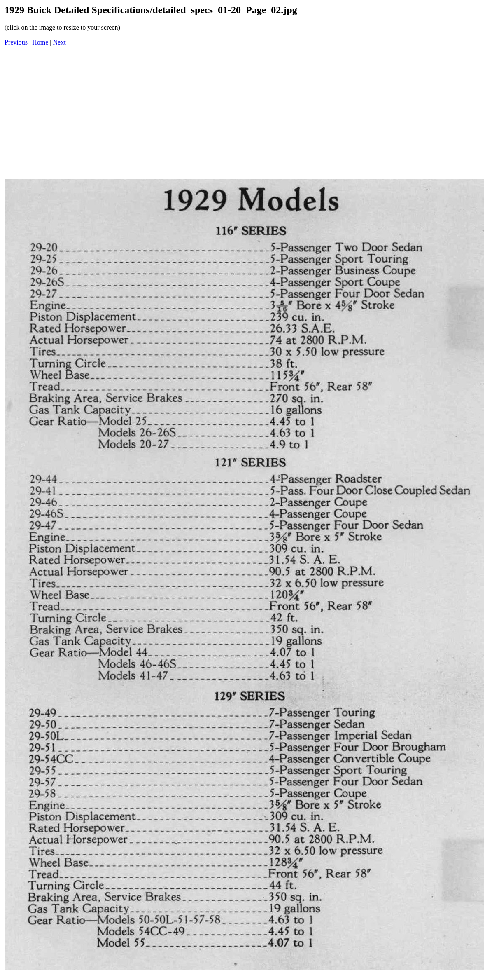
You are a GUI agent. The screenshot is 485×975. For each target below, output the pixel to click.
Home (40, 42)
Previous (16, 42)
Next (59, 42)
